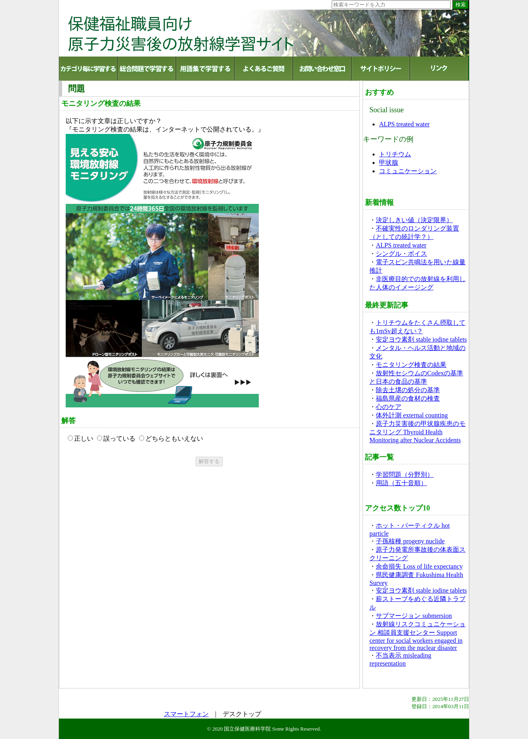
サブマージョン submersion (414, 615)
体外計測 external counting (412, 415)
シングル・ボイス (401, 253)
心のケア (388, 406)
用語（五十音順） (401, 483)
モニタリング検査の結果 (411, 364)
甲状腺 (388, 162)
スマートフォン (186, 714)
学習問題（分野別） (404, 474)
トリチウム (395, 154)
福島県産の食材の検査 (408, 398)
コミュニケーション (408, 171)
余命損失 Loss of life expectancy (419, 566)
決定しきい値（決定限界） (414, 220)
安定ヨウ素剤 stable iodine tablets (421, 339)
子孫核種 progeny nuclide (410, 541)
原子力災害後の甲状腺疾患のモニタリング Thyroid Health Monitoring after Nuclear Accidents (417, 431)
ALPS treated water (404, 124)
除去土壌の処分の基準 (408, 390)
